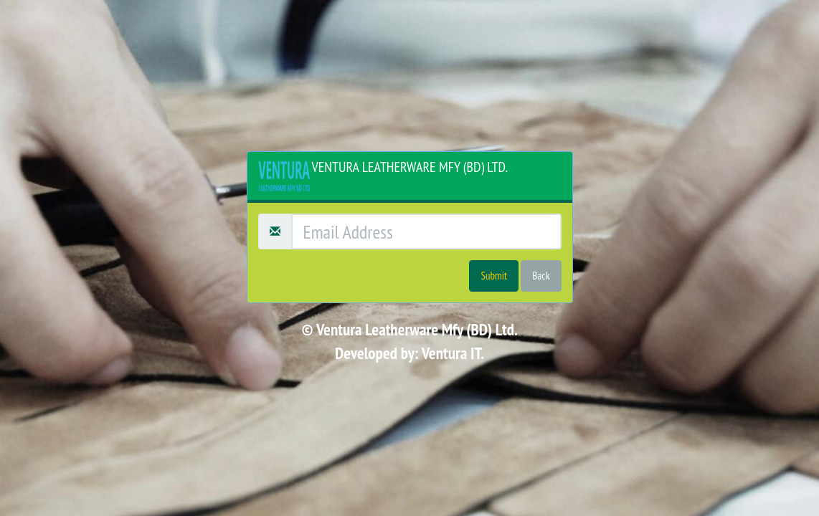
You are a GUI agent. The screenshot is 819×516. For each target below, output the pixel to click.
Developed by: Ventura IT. (409, 353)
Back (540, 275)
